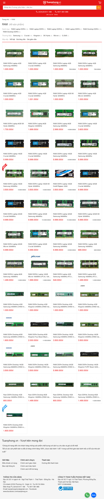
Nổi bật (12, 39)
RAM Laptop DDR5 (38, 29)
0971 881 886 (61, 12)
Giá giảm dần (32, 39)
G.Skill (65, 35)
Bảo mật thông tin (8, 466)
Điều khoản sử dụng (9, 463)
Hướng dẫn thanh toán (50, 463)
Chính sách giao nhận (28, 463)
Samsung (18, 35)
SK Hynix (47, 35)
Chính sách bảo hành (28, 466)
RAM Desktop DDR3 (11, 31)
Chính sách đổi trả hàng (29, 469)
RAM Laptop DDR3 (74, 29)
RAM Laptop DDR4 (19, 29)
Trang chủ (5, 19)
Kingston (38, 35)
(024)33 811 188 (44, 12)
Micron (57, 35)
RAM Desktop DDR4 (92, 29)
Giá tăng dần (21, 39)
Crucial (28, 35)
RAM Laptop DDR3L (55, 29)
